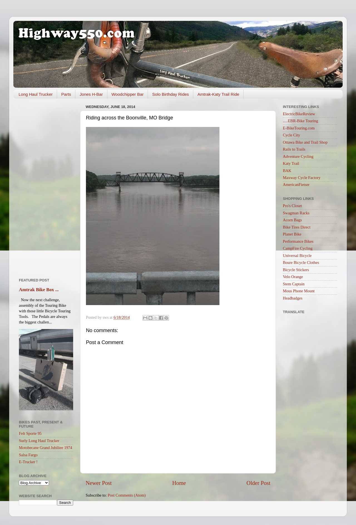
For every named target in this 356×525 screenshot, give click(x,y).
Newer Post (99, 483)
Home (179, 483)
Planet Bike (292, 234)
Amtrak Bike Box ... (39, 289)
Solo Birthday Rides (170, 94)
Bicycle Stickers (296, 270)
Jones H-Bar (91, 94)
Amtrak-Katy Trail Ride (218, 94)
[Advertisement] (46, 186)
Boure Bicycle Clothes (301, 262)
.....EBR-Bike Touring (300, 121)
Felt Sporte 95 (30, 433)
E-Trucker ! (28, 462)
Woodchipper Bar (128, 94)
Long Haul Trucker (36, 94)
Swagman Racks (296, 213)
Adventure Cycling (298, 156)
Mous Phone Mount (299, 291)
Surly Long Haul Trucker (39, 440)
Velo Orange (293, 276)
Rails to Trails (294, 149)
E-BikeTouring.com (299, 128)
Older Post (258, 483)
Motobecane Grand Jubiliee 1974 (45, 447)
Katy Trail (291, 163)
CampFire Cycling (298, 248)
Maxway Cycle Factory (301, 177)
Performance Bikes (298, 241)
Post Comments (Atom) (127, 495)
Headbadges (292, 298)
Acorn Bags (292, 220)
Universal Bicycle (297, 255)
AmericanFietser (296, 184)
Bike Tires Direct (296, 227)
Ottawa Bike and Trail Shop (305, 142)
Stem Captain (294, 284)
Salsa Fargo (28, 455)
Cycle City (291, 135)
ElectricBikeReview (299, 114)
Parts (66, 94)
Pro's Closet (292, 205)
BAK (287, 170)
